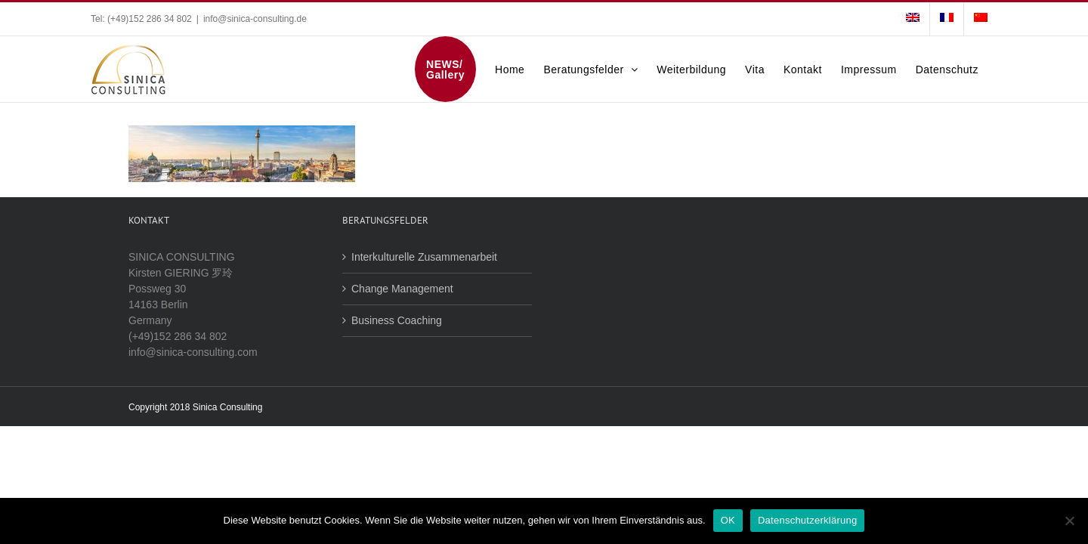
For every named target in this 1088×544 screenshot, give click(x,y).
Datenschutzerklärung (807, 520)
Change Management (402, 289)
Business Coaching (396, 320)
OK (728, 520)
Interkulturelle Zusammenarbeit (424, 257)
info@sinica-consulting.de (255, 19)
